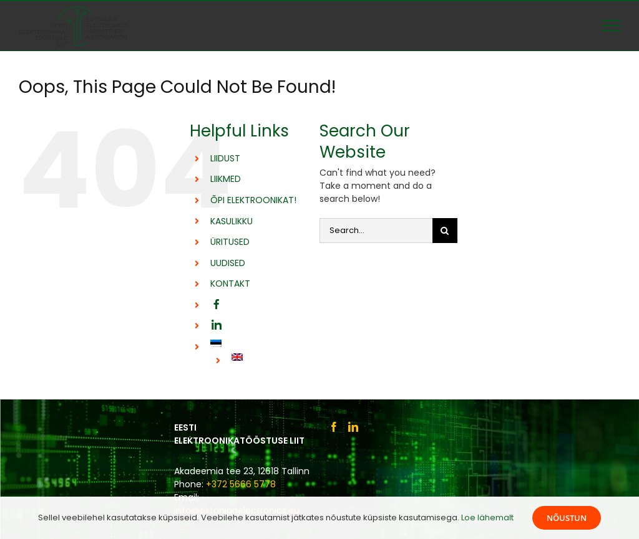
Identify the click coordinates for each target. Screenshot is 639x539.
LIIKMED (225, 179)
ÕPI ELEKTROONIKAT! (253, 200)
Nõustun (567, 517)
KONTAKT (230, 283)
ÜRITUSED (230, 242)
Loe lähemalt (487, 517)
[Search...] (376, 230)
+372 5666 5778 (241, 484)
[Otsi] (444, 230)
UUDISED (227, 263)
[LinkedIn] (353, 427)
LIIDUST (225, 158)
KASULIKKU (231, 221)
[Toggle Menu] (611, 25)
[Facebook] (334, 427)
